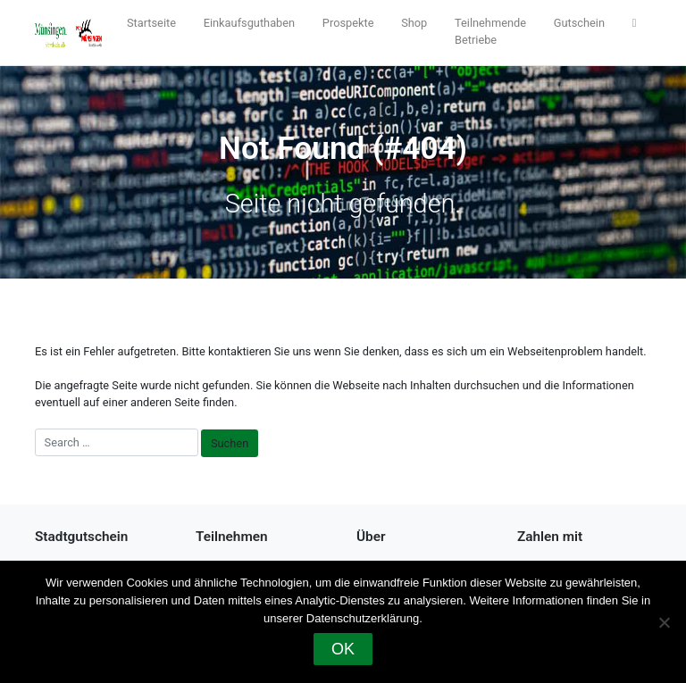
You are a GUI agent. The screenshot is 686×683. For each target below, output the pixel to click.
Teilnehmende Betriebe (490, 31)
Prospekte (348, 22)
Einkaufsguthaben (249, 22)
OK (343, 649)
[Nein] (664, 622)
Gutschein (579, 22)
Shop (414, 22)
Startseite (151, 22)
